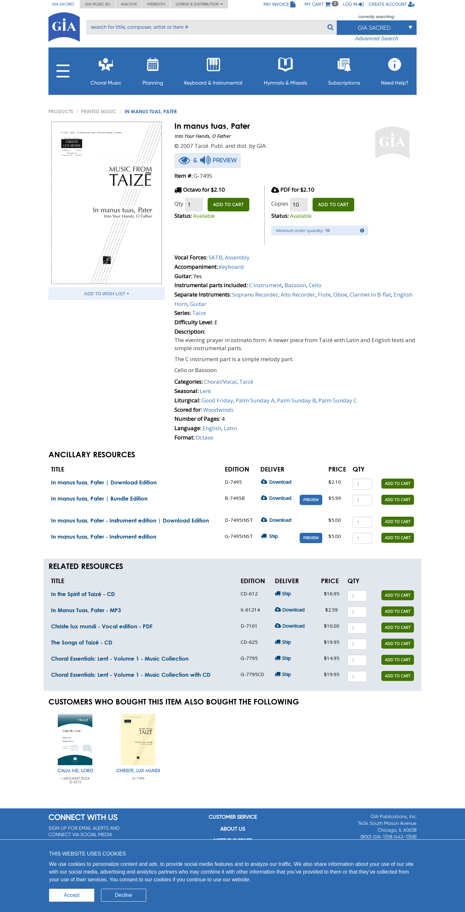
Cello (315, 285)
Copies (279, 203)
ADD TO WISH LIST (106, 293)
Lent (205, 391)
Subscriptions (344, 69)
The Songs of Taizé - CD (81, 642)
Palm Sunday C (337, 400)
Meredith (156, 4)
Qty (178, 203)
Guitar (198, 304)
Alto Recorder (298, 294)
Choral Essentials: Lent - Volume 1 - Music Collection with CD (131, 675)
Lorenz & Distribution (199, 4)
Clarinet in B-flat (370, 294)
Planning (152, 69)
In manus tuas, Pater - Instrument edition (103, 536)
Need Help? (394, 69)
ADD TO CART (228, 204)
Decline (123, 895)
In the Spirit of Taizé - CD (83, 594)
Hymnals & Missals (285, 69)
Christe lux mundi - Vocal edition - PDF (101, 626)
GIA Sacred (63, 4)
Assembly (237, 257)
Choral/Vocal (220, 381)
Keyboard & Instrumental (213, 69)
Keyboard (231, 266)
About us (232, 829)
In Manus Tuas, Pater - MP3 (86, 610)
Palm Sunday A (255, 400)
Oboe (340, 294)
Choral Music (105, 69)
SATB (215, 257)
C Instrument (265, 285)
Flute (324, 294)
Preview (311, 500)
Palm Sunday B (296, 400)
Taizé (246, 381)
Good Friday (217, 400)
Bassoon (295, 285)
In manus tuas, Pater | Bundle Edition (99, 498)
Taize (199, 313)
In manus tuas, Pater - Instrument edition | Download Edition (130, 520)
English (211, 428)
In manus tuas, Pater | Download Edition (104, 482)
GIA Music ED (97, 4)
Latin (230, 428)
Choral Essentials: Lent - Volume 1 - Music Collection (120, 658)
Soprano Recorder (255, 294)
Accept (72, 895)
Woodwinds (218, 409)
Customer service (233, 817)
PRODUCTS (60, 111)
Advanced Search (376, 38)
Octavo (204, 437)
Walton (129, 4)
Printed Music (98, 111)
